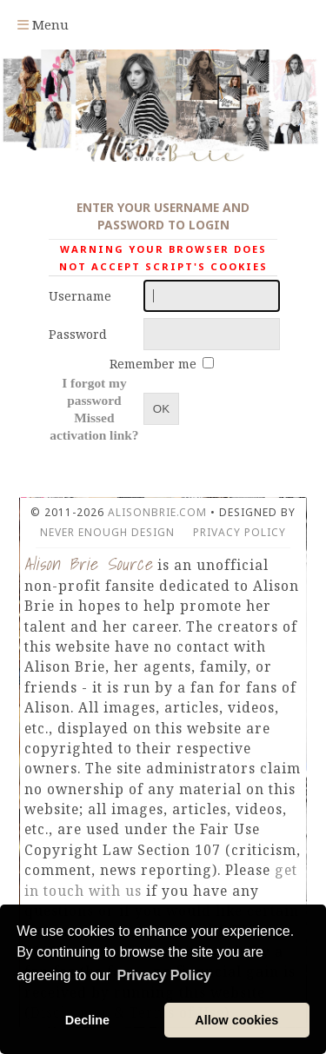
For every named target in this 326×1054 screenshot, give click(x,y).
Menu (43, 24)
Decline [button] (87, 1020)
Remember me (155, 363)
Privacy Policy (239, 532)
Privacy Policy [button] (163, 975)
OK (161, 408)
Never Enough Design (107, 532)
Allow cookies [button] (236, 1020)
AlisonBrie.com (157, 512)
